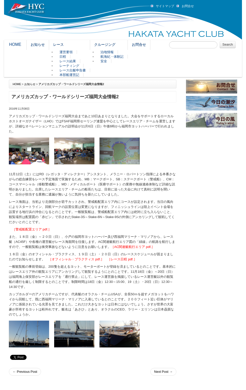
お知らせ (38, 45)
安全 (103, 61)
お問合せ (188, 6)
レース (58, 45)
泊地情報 (107, 52)
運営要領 (66, 52)
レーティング (69, 66)
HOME (15, 44)
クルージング (104, 45)
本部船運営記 (69, 75)
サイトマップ (165, 6)
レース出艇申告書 (72, 70)
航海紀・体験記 (112, 56)
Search (227, 44)
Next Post (163, 372)
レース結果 (67, 61)
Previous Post (25, 372)
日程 (62, 56)
